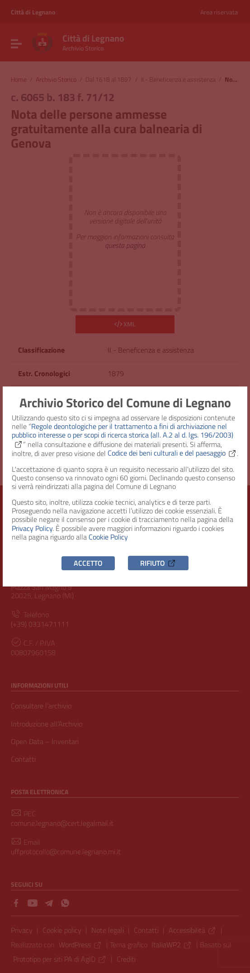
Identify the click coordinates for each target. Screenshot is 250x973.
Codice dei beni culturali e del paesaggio (172, 452)
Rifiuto (158, 563)
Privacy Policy (32, 528)
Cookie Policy (108, 536)
